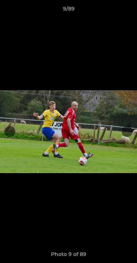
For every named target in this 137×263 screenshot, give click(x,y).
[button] (128, 10)
